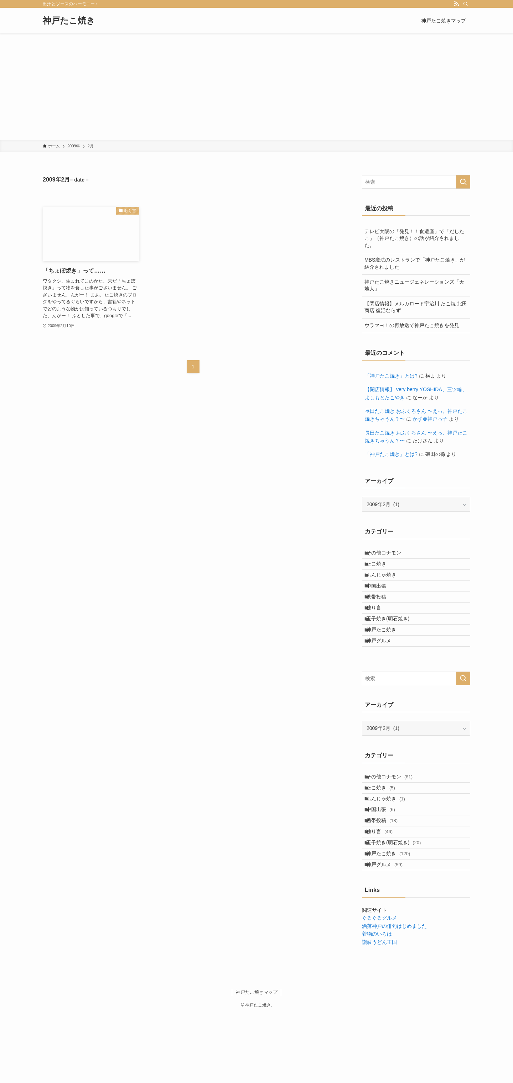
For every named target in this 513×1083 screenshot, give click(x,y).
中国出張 (381, 599)
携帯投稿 (381, 614)
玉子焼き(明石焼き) (392, 643)
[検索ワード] (416, 182)
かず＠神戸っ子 (430, 419)
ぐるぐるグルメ (379, 987)
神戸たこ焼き (69, 20)
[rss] (456, 4)
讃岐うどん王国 (379, 1011)
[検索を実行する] (463, 182)
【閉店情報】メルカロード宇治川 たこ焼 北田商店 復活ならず (415, 307)
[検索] (465, 4)
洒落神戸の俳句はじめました (394, 995)
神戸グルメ (383, 673)
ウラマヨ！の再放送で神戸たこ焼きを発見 (411, 325)
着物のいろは (377, 1003)
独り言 (378, 629)
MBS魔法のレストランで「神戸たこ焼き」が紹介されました (414, 263)
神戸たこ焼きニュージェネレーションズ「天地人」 (414, 285)
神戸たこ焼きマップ (257, 1060)
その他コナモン (388, 555)
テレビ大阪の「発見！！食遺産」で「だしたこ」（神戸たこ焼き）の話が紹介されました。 (414, 238)
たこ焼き (381, 569)
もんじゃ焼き (386, 584)
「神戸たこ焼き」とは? (391, 376)
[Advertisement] (256, 87)
